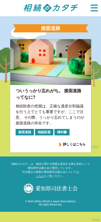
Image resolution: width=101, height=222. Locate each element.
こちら (40, 176)
